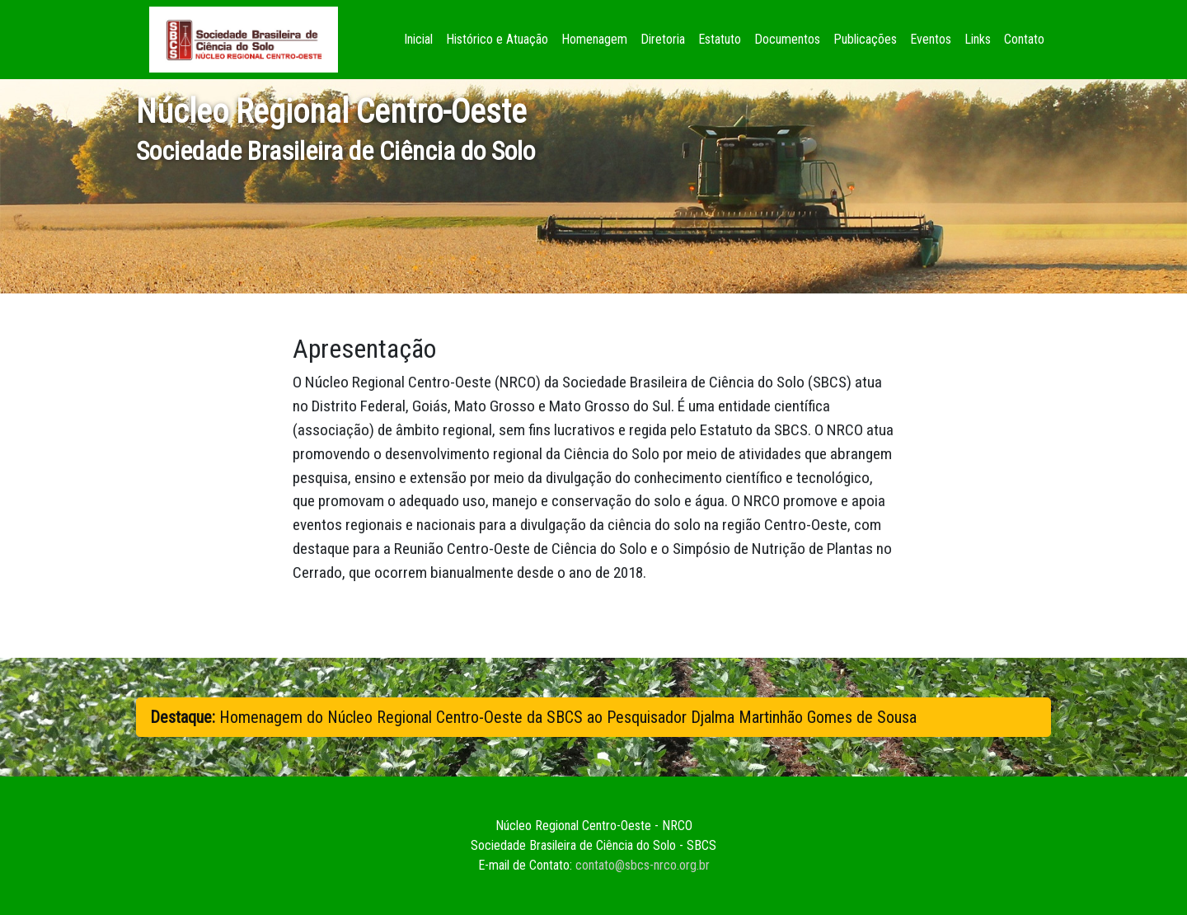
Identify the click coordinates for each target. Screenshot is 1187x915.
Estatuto (719, 39)
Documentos (787, 39)
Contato (1024, 39)
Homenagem (594, 39)
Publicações (865, 39)
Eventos (930, 39)
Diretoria (662, 39)
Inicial (421, 38)
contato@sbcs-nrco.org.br (642, 865)
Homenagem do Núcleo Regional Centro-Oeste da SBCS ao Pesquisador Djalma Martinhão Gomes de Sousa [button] (533, 717)
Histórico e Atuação (497, 39)
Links (977, 39)
